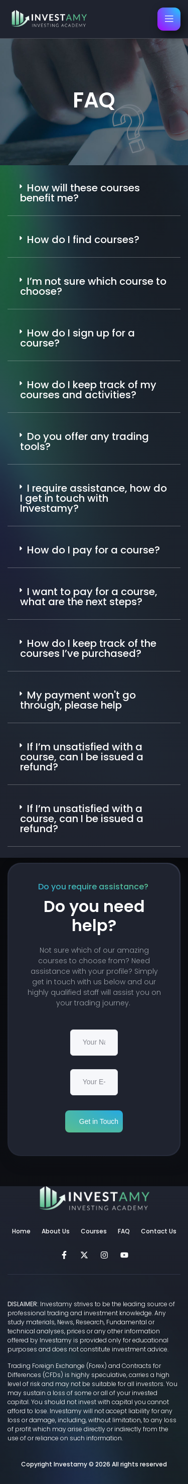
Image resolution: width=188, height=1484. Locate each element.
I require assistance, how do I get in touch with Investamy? (93, 498)
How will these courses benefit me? (80, 193)
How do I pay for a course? (93, 550)
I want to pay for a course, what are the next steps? (88, 597)
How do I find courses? (83, 240)
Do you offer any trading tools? (84, 441)
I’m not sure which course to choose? (93, 286)
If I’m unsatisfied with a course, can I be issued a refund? (81, 757)
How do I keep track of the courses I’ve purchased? (88, 648)
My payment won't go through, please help (78, 700)
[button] (94, 193)
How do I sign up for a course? (77, 338)
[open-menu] (168, 19)
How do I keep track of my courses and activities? (88, 390)
